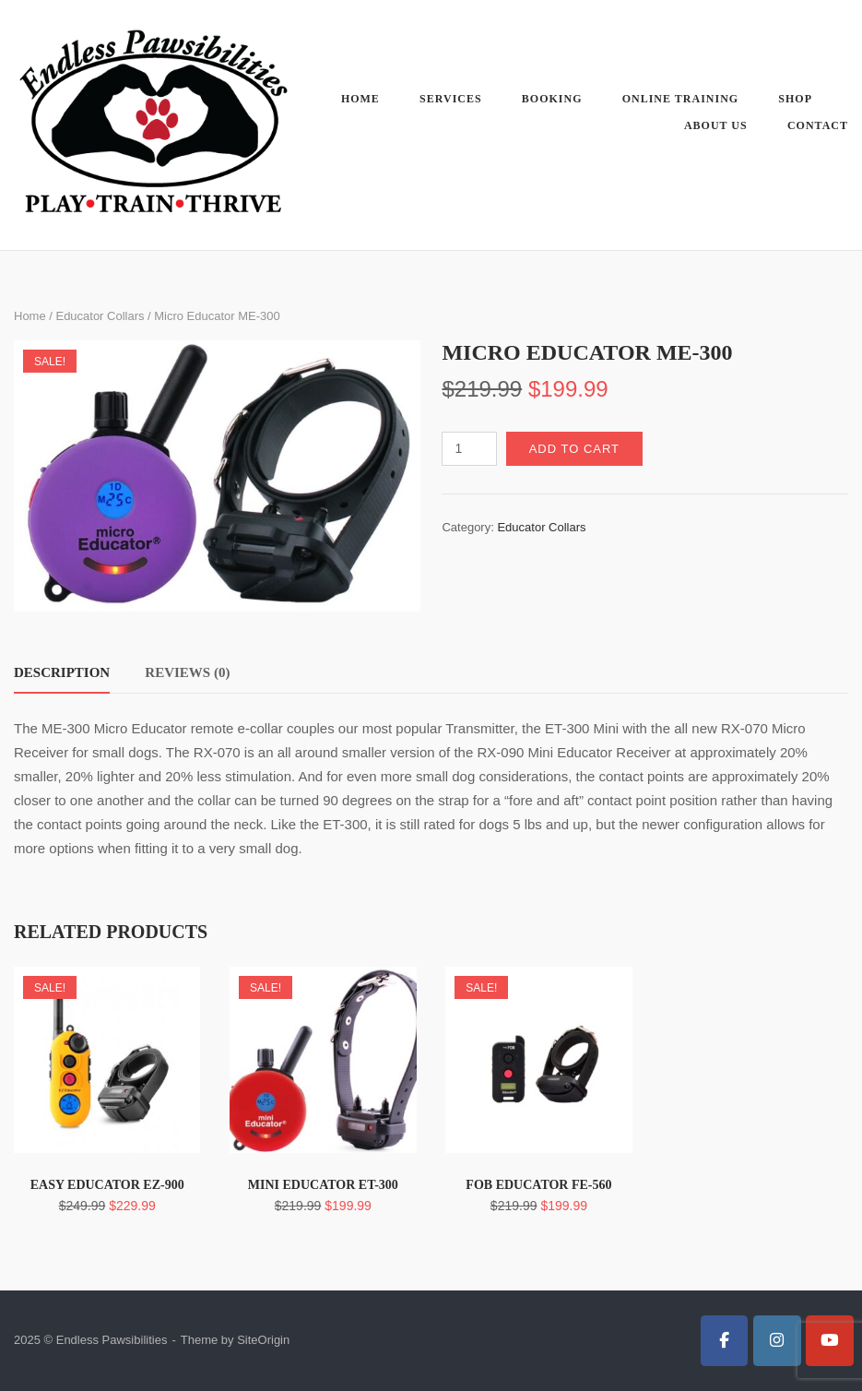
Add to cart (574, 449)
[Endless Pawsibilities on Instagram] (777, 1340)
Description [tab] (62, 672)
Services (450, 98)
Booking (552, 98)
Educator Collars (99, 316)
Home (360, 98)
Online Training (680, 98)
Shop (795, 98)
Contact (817, 125)
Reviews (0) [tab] (187, 672)
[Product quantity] (469, 449)
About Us (716, 125)
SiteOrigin (263, 1340)
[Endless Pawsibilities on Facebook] (725, 1340)
